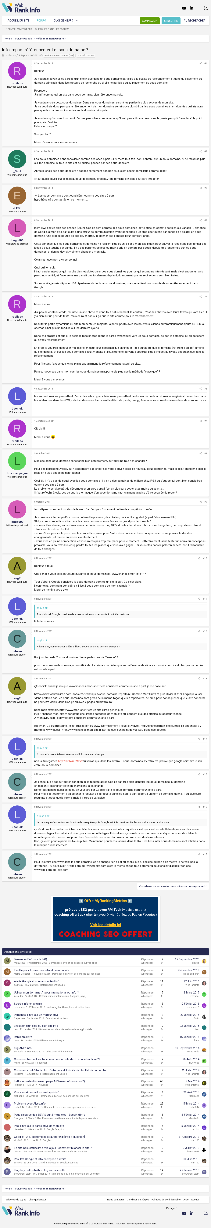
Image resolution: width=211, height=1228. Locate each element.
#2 (205, 151)
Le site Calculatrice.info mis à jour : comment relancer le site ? (53, 1148)
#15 (205, 774)
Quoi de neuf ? (64, 20)
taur (16, 1029)
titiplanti (18, 1151)
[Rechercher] (194, 20)
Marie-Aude (193, 1051)
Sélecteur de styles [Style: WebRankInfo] (16, 1199)
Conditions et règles (137, 1199)
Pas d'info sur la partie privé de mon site (39, 1126)
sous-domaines (85, 55)
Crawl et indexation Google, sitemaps (58, 1162)
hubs (16, 1040)
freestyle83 (193, 1151)
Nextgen (18, 1118)
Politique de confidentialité (165, 1199)
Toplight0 (18, 1074)
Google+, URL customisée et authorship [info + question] (49, 1137)
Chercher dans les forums (52, 29)
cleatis (195, 963)
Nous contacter (115, 1199)
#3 (205, 188)
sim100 (18, 1140)
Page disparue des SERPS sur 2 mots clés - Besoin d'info (49, 1114)
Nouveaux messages (19, 29)
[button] (77, 20)
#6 (205, 388)
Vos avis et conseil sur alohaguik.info (37, 1092)
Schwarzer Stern (22, 1173)
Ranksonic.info (23, 1037)
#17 (205, 854)
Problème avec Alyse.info (30, 1103)
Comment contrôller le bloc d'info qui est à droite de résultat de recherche (60, 1070)
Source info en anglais (28, 1003)
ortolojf (195, 1129)
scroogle (18, 1051)
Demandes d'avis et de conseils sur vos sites (73, 963)
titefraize (18, 1129)
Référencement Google (52, 985)
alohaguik (19, 1096)
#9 (205, 502)
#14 (205, 739)
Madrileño (194, 1096)
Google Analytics (56, 1129)
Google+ (47, 1140)
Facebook (42, 1062)
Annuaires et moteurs (57, 1018)
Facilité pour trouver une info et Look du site (41, 970)
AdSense (43, 1085)
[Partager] (200, 63)
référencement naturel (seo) (59, 55)
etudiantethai (192, 1085)
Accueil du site (19, 20)
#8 (205, 453)
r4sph (17, 1062)
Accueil (195, 1199)
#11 (205, 599)
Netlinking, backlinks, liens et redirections (68, 1007)
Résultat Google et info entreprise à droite (40, 1159)
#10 (205, 558)
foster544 (19, 1107)
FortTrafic (19, 1085)
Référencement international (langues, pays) (62, 996)
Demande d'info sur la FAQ (30, 959)
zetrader (18, 996)
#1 (205, 63)
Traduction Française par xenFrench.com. (135, 1224)
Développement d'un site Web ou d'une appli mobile (65, 1029)
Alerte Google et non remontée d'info (37, 981)
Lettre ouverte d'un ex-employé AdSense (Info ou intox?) (49, 1081)
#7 (205, 421)
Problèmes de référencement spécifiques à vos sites (68, 1107)
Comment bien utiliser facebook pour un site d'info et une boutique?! (57, 1059)
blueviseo (194, 1062)
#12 (205, 631)
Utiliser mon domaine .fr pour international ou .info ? (46, 992)
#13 (205, 678)
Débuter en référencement (59, 1051)
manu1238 (19, 963)
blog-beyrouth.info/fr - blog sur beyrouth (39, 1170)
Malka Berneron (22, 974)
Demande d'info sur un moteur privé (36, 1015)
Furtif (196, 1018)
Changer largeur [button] (37, 1199)
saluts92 (18, 985)
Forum (41, 20)
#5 (205, 296)
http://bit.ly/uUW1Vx (70, 761)
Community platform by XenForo (84, 1224)
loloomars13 (20, 1007)
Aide (185, 1199)
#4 (205, 220)
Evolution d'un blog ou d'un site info (36, 1025)
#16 (205, 807)
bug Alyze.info (23, 1048)
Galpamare (19, 1018)
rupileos (9, 55)
